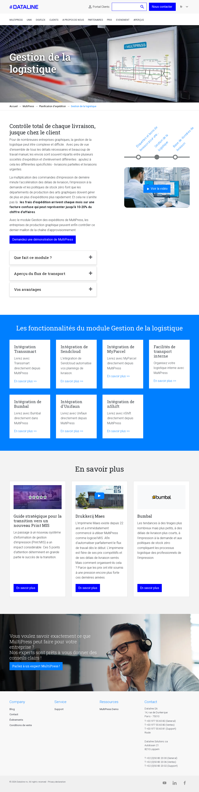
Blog (12, 709)
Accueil (13, 106)
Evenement (122, 20)
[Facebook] (185, 783)
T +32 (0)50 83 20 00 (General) (161, 758)
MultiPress (16, 20)
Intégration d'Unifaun (76, 416)
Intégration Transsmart (29, 364)
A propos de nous (73, 20)
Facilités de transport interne (169, 364)
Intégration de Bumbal (29, 416)
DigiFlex (40, 20)
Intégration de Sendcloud (76, 364)
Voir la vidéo (157, 189)
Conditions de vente (20, 725)
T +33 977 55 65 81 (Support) (160, 728)
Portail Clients (101, 6)
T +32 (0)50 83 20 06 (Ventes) (160, 761)
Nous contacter (162, 7)
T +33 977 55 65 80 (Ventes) (160, 724)
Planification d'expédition (52, 106)
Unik (29, 20)
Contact (13, 714)
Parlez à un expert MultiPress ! (36, 666)
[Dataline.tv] (164, 783)
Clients (53, 20)
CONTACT (151, 702)
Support (59, 709)
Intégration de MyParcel (123, 364)
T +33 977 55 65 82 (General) (160, 720)
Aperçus (139, 20)
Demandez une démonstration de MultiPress (42, 239)
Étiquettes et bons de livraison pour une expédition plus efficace (147, 138)
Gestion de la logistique (161, 142)
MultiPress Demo (109, 709)
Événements (16, 719)
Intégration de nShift (123, 416)
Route (148, 732)
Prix (109, 20)
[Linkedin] (175, 783)
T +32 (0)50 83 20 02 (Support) (161, 765)
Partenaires (95, 20)
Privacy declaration (57, 782)
